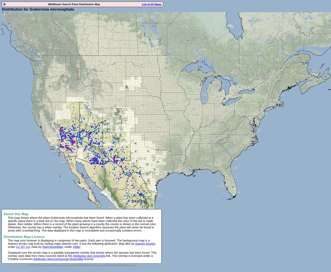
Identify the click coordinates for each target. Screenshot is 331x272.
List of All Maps (152, 4)
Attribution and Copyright (89, 255)
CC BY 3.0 (23, 246)
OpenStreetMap (52, 246)
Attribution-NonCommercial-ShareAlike (58, 259)
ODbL (76, 246)
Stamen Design (145, 243)
